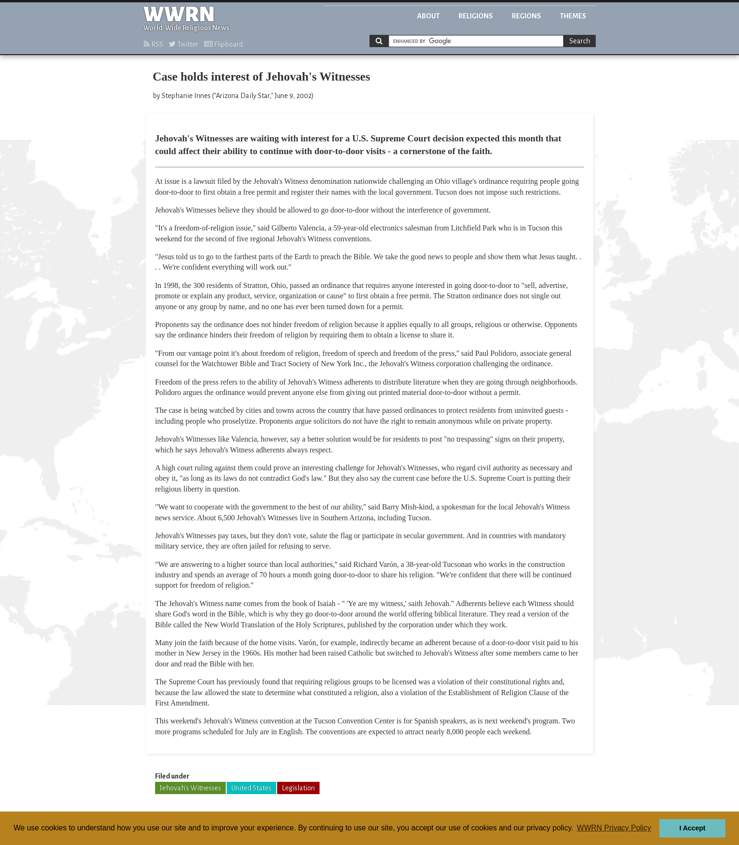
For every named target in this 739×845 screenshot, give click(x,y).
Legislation (298, 788)
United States (251, 788)
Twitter (183, 44)
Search (579, 41)
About (428, 16)
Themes (573, 16)
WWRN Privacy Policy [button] (614, 828)
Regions (526, 16)
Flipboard (223, 44)
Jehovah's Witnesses (190, 788)
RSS (153, 44)
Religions (476, 16)
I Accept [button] (692, 828)
